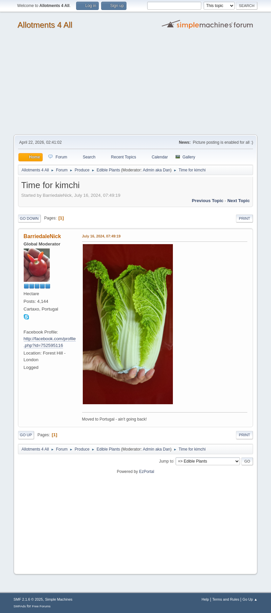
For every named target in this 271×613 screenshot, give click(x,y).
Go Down (29, 218)
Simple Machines (58, 599)
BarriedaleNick (42, 236)
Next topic (238, 200)
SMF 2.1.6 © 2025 (28, 599)
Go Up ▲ (250, 599)
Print (244, 218)
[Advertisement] (135, 84)
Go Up (26, 435)
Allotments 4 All (45, 24)
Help (205, 599)
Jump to (166, 461)
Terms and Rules (225, 599)
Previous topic (208, 200)
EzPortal (146, 471)
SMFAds (20, 606)
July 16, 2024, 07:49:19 (101, 236)
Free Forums (41, 606)
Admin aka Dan (156, 170)
